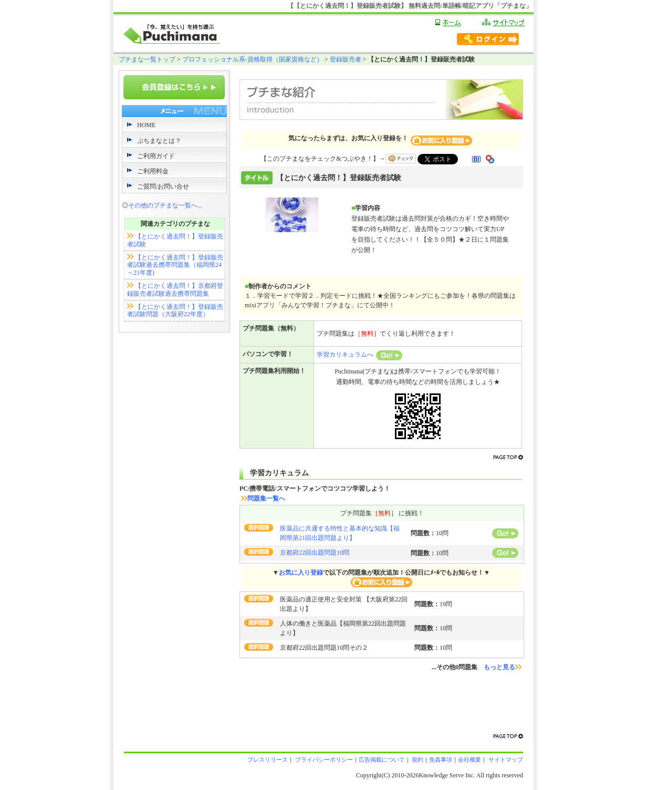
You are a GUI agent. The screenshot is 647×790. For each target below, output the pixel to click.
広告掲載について (382, 759)
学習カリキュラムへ (359, 354)
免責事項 (440, 759)
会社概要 (469, 759)
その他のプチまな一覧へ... (165, 205)
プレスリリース (267, 759)
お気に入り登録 (301, 572)
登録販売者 (345, 59)
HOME (146, 125)
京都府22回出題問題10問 (314, 552)
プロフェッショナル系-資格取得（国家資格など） (252, 59)
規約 (417, 759)
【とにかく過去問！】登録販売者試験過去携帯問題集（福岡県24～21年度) (175, 265)
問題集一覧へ (263, 498)
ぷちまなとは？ (159, 140)
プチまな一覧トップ (147, 59)
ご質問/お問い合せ (163, 186)
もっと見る (502, 667)
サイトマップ (505, 759)
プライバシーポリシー (323, 759)
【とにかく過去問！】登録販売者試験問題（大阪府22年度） (175, 310)
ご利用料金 (153, 171)
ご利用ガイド (156, 156)
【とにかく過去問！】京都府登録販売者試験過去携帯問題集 (175, 289)
